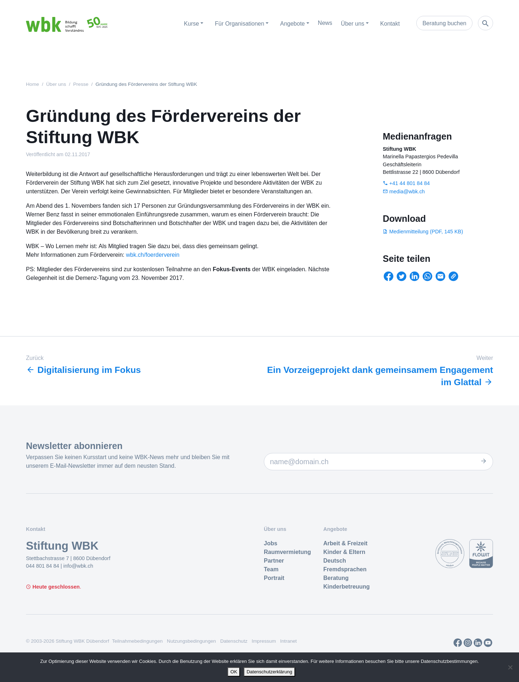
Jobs (270, 543)
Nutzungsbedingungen (191, 640)
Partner (274, 560)
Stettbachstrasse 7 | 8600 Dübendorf (68, 558)
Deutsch (334, 560)
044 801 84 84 (43, 565)
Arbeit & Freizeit (345, 543)
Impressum (264, 640)
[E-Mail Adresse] (378, 461)
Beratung (336, 578)
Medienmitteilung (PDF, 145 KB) (426, 231)
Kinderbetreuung (346, 586)
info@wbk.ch (78, 565)
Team (271, 569)
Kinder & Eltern (344, 552)
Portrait (274, 578)
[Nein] (510, 667)
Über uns (56, 84)
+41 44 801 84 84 (409, 183)
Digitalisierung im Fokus (84, 370)
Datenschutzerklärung (269, 671)
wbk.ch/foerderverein (152, 255)
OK (233, 671)
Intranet (288, 640)
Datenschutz (234, 640)
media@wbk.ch (407, 191)
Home (32, 84)
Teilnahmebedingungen (137, 640)
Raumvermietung (287, 552)
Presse (80, 84)
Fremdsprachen (345, 569)
